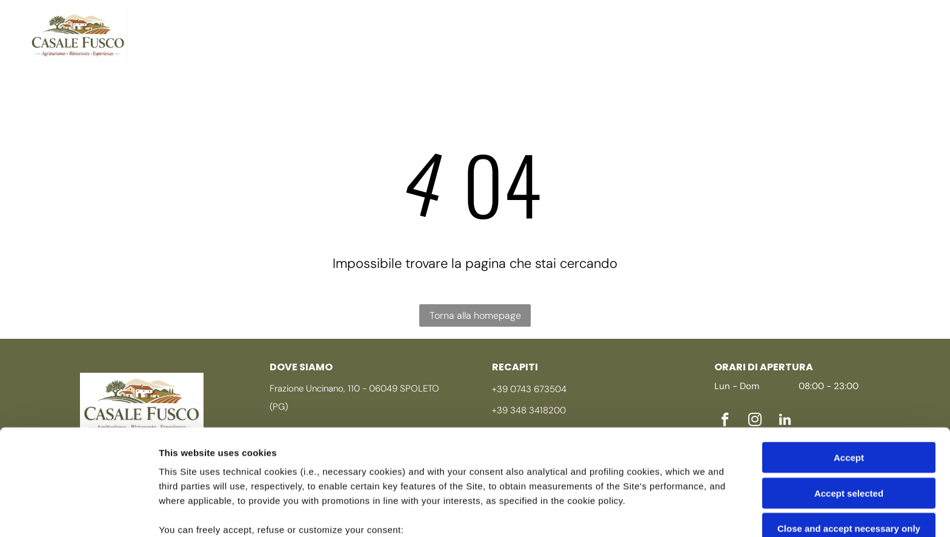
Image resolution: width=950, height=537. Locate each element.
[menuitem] (186, 22)
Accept (849, 359)
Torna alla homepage (475, 315)
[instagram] (890, 24)
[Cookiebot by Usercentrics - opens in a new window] (78, 513)
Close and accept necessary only (848, 430)
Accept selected (848, 395)
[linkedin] (865, 46)
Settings (616, 513)
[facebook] (865, 24)
